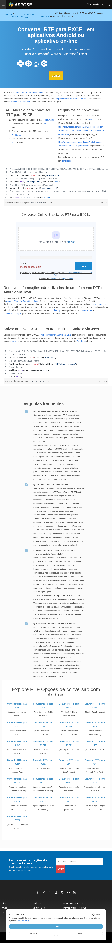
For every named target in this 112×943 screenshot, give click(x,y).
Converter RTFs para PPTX (69, 781)
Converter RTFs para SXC (17, 724)
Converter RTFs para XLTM (17, 762)
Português (92, 4)
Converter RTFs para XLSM (43, 743)
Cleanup (56, 310)
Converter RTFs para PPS (95, 781)
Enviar (61, 868)
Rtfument (49, 120)
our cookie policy (22, 921)
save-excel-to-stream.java (17, 381)
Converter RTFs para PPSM (17, 799)
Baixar (55, 75)
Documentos (38, 907)
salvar (14, 341)
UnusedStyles (85, 310)
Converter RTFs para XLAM (69, 724)
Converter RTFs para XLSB (17, 743)
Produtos (36, 903)
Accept (56, 926)
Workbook (16, 135)
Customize (32, 933)
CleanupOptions (99, 304)
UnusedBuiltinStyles (13, 313)
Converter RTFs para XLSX (69, 743)
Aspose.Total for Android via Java (28, 92)
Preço (4, 907)
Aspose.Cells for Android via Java (56, 335)
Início (3, 903)
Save (45, 123)
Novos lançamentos (73, 903)
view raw (103, 202)
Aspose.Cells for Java (20, 101)
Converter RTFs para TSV (43, 724)
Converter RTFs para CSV (17, 706)
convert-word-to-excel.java (17, 202)
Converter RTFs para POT (95, 762)
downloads (66, 161)
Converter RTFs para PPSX (43, 799)
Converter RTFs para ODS (95, 706)
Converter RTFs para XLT (95, 743)
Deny (80, 933)
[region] (56, 183)
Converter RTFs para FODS (69, 706)
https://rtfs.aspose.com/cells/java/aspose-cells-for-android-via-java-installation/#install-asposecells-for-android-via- (81, 130)
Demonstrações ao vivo (74, 907)
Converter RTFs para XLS (95, 724)
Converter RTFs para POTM (17, 781)
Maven (91, 119)
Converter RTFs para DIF (43, 706)
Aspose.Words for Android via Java (72, 98)
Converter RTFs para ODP (69, 762)
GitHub (48, 202)
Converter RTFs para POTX (43, 781)
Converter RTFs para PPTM (95, 799)
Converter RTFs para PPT (69, 799)
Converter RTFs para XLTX (43, 762)
